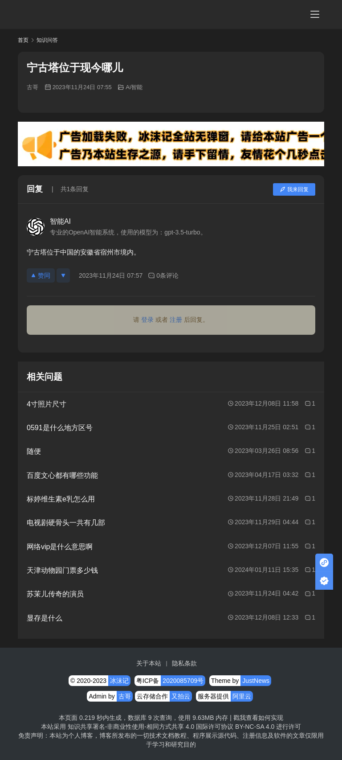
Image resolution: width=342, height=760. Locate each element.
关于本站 (148, 663)
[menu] (314, 14)
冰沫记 (119, 680)
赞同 (40, 275)
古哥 (32, 87)
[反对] (63, 275)
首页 (23, 40)
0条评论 (163, 275)
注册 (176, 319)
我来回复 (294, 189)
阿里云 (241, 696)
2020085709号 (183, 680)
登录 (147, 319)
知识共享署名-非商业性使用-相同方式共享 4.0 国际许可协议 (151, 726)
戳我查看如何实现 (258, 717)
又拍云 (180, 696)
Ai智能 (134, 87)
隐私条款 (184, 663)
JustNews (255, 680)
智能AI (60, 221)
